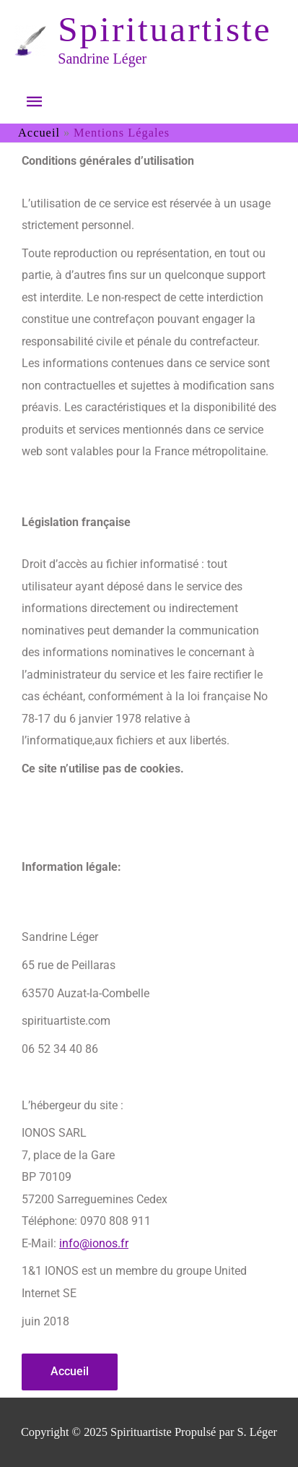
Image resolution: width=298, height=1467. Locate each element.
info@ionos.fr (93, 1243)
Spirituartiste (164, 29)
